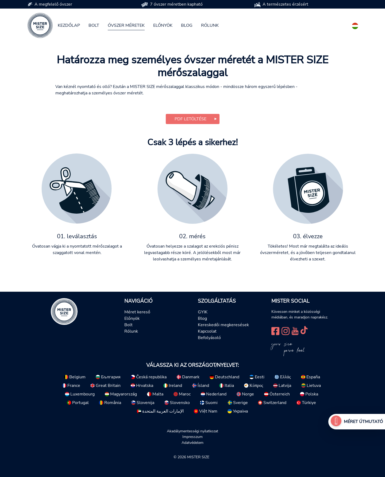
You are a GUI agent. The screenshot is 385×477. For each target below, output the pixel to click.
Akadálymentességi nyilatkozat (192, 431)
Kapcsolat (207, 331)
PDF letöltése (190, 119)
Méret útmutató (363, 422)
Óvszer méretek (126, 25)
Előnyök (162, 25)
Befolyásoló (209, 338)
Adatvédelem (192, 442)
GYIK (202, 312)
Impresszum (192, 436)
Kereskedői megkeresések (223, 325)
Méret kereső (137, 312)
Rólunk (210, 25)
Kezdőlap (69, 25)
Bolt (93, 25)
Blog (186, 25)
